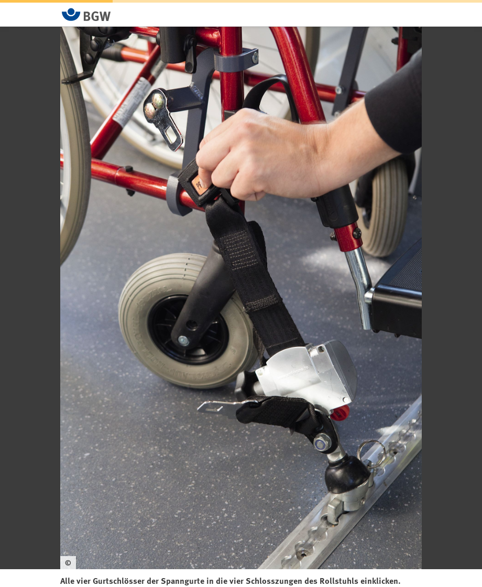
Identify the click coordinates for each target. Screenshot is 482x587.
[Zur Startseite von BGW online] (86, 14)
